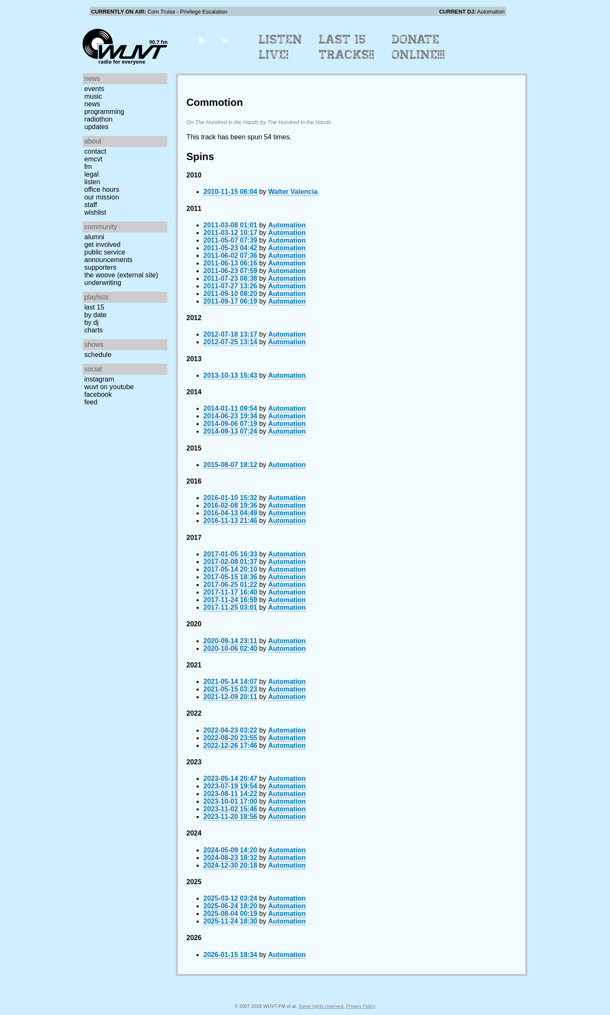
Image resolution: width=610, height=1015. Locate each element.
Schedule (97, 354)
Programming (104, 111)
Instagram (99, 379)
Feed (90, 402)
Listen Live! (280, 47)
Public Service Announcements (108, 256)
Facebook (98, 394)
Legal (91, 174)
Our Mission (101, 197)
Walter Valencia (293, 191)
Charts (93, 330)
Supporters (100, 267)
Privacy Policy (361, 1006)
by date (95, 314)
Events (94, 88)
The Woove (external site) (121, 275)
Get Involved (102, 244)
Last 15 (94, 307)
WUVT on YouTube (109, 386)
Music (93, 96)
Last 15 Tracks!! (346, 47)
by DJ (91, 322)
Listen (92, 181)
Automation (287, 225)
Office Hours (101, 189)
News (92, 104)
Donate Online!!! (418, 47)
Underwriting (102, 282)
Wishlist (95, 212)
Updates (96, 126)
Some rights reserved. (321, 1006)
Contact (95, 151)
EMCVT (93, 159)
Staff (90, 204)
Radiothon (98, 119)
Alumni (94, 237)
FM (88, 166)
